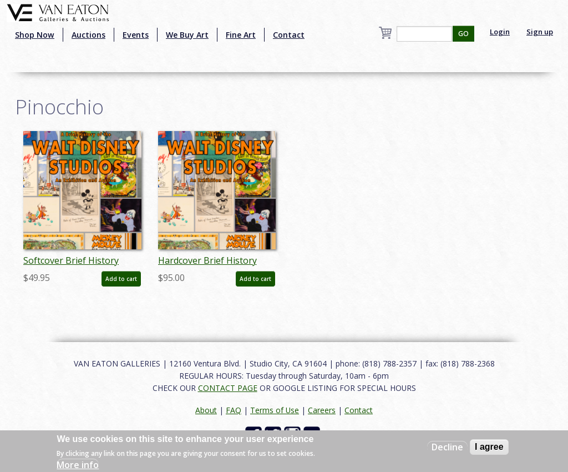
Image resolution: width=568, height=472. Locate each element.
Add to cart (121, 279)
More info (78, 465)
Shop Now (34, 34)
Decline (447, 447)
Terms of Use (274, 410)
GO (463, 33)
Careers (322, 410)
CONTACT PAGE (227, 388)
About (206, 410)
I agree (489, 446)
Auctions (88, 34)
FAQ (233, 410)
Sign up (539, 32)
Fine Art (241, 34)
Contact (289, 34)
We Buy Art (187, 34)
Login (500, 32)
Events (136, 34)
